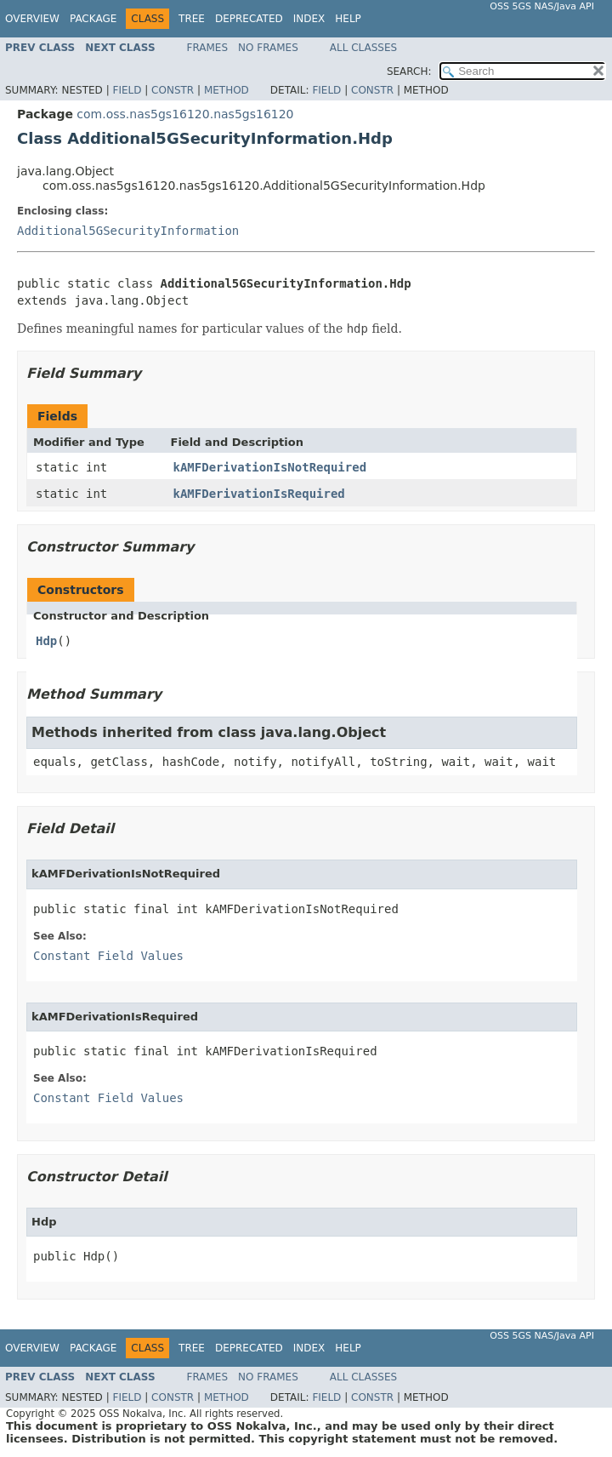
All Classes (363, 48)
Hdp (46, 641)
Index (309, 19)
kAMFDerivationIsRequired (259, 493)
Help (348, 19)
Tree (191, 19)
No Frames (268, 48)
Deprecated (249, 19)
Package (93, 19)
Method (226, 90)
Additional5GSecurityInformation (128, 230)
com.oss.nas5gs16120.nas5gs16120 (184, 114)
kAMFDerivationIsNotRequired (270, 467)
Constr (172, 90)
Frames (208, 48)
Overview (32, 19)
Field (126, 90)
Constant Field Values (108, 956)
